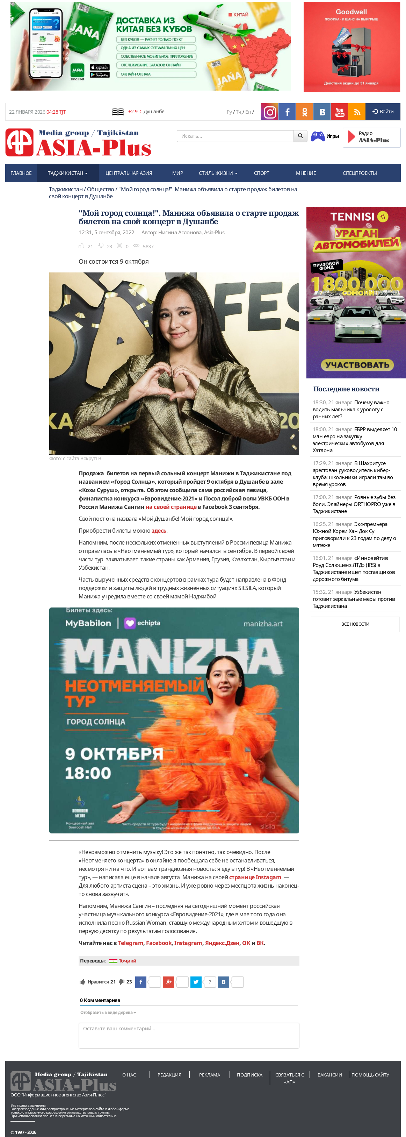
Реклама (209, 1075)
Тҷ (238, 111)
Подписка (249, 1075)
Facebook (159, 943)
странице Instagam (255, 877)
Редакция (169, 1075)
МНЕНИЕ (306, 173)
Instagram (188, 943)
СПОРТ (261, 173)
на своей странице (171, 507)
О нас (129, 1075)
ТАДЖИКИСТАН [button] (68, 173)
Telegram (130, 943)
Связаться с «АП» (289, 1078)
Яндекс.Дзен (222, 943)
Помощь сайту (370, 1075)
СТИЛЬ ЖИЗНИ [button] (218, 173)
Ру (229, 111)
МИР (177, 173)
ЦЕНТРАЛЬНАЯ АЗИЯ (129, 173)
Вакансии (330, 1075)
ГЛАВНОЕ (21, 173)
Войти (382, 111)
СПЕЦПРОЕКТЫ (360, 173)
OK (246, 943)
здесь (159, 530)
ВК (260, 943)
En (248, 111)
